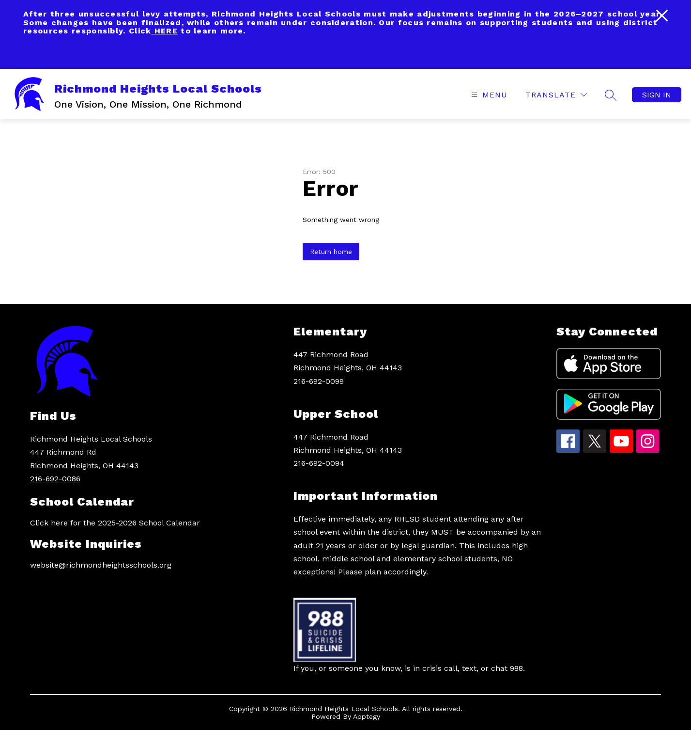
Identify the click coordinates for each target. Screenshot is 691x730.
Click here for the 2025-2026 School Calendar (115, 522)
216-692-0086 (55, 478)
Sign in (656, 94)
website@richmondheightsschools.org (100, 565)
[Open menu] (488, 95)
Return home (331, 251)
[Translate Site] (556, 95)
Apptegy (366, 716)
